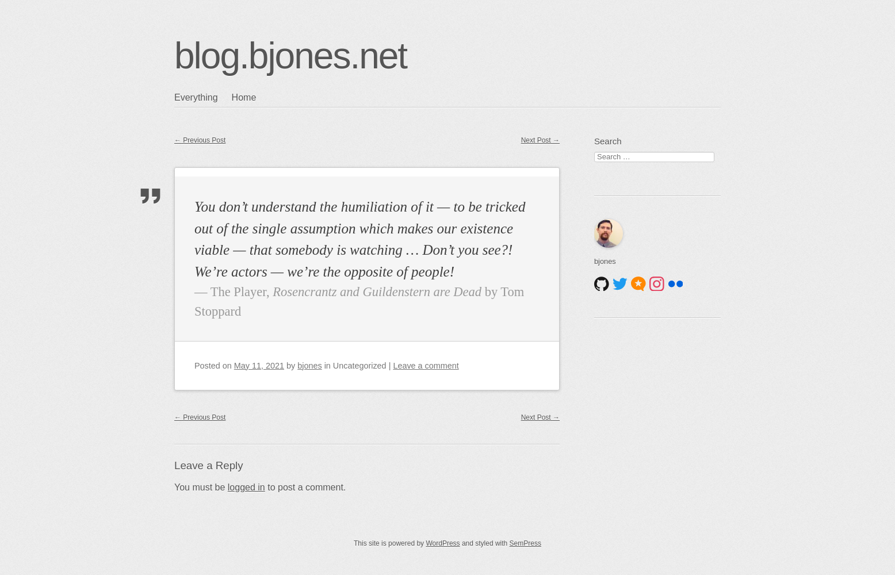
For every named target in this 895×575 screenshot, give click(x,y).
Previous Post (199, 140)
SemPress (525, 543)
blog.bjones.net (290, 55)
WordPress (443, 543)
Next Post (540, 140)
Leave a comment (425, 365)
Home (244, 97)
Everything (196, 97)
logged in (246, 487)
